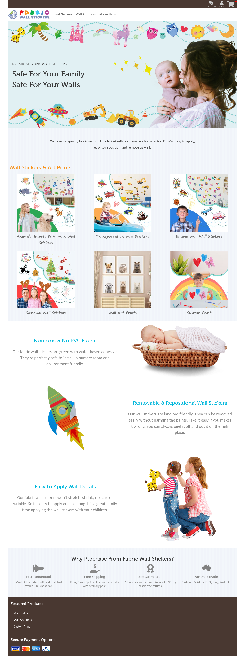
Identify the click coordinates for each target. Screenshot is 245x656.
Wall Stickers (63, 14)
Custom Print (22, 626)
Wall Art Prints (86, 14)
